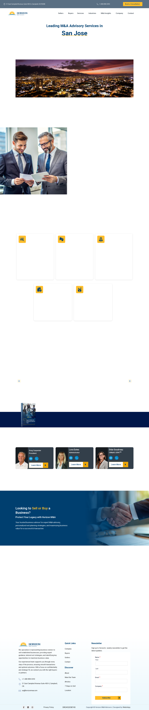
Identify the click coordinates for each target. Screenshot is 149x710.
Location (68, 690)
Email (97, 677)
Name (97, 657)
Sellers (60, 13)
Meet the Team (70, 677)
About (67, 673)
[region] (74, 378)
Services (80, 13)
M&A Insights (106, 13)
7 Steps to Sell (70, 686)
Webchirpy (126, 707)
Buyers (70, 13)
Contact (131, 13)
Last (97, 668)
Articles (67, 682)
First (97, 660)
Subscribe (106, 698)
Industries (92, 13)
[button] (61, 13)
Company (119, 13)
